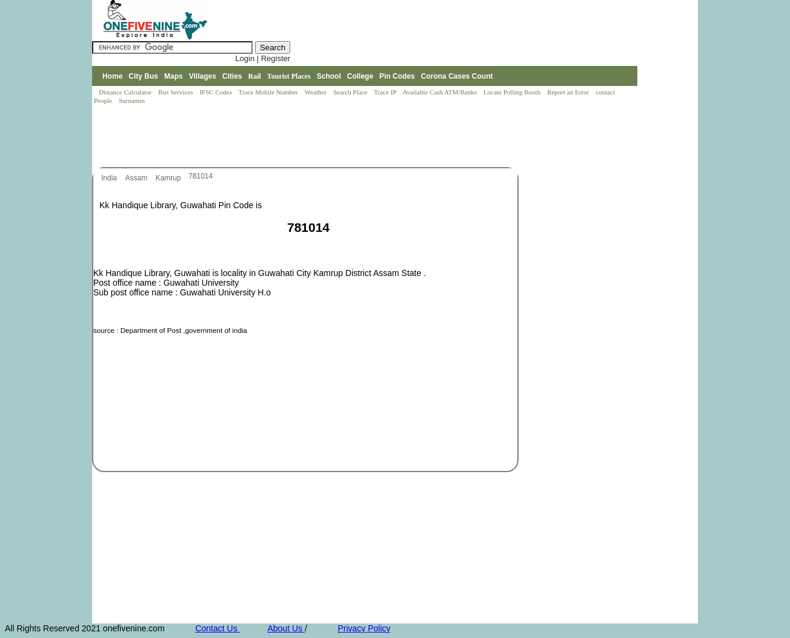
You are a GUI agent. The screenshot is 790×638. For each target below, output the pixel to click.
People (104, 100)
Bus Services (175, 92)
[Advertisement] (312, 137)
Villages (202, 76)
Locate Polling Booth (512, 92)
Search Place (351, 92)
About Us (285, 628)
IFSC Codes (216, 92)
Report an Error (569, 92)
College (360, 76)
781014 (200, 176)
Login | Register (262, 58)
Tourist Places (289, 76)
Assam (137, 178)
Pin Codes (397, 76)
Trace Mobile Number (269, 92)
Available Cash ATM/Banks (440, 92)
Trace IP (386, 92)
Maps (173, 76)
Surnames (132, 100)
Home (112, 76)
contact (606, 92)
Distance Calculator (125, 92)
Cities (232, 76)
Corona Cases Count (457, 76)
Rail (254, 76)
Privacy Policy (363, 628)
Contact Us (217, 628)
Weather (316, 92)
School (329, 76)
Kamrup (169, 178)
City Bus (143, 76)
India (110, 178)
